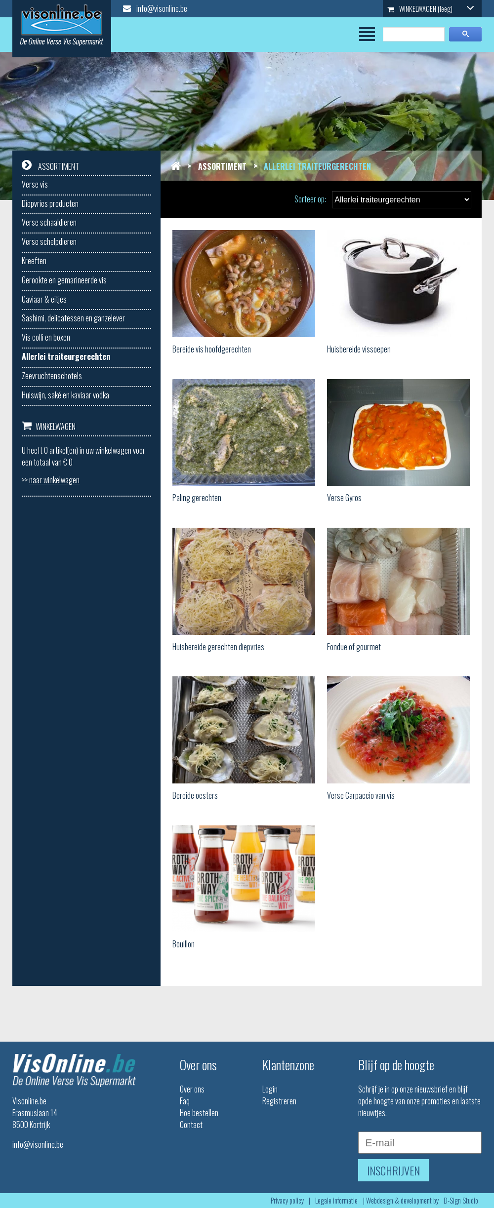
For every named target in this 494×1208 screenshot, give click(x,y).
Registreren (279, 1101)
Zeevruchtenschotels (52, 376)
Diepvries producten (50, 203)
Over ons (192, 1089)
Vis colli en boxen (46, 337)
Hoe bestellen (199, 1113)
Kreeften (34, 261)
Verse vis (35, 184)
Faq (185, 1101)
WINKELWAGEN (430, 8)
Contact (191, 1124)
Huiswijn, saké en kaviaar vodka (65, 395)
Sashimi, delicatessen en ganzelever (73, 318)
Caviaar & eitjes (44, 299)
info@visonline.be (155, 8)
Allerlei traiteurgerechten (66, 356)
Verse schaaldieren (49, 222)
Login (270, 1089)
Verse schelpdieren (49, 241)
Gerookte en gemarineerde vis (64, 280)
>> (51, 480)
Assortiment (222, 166)
